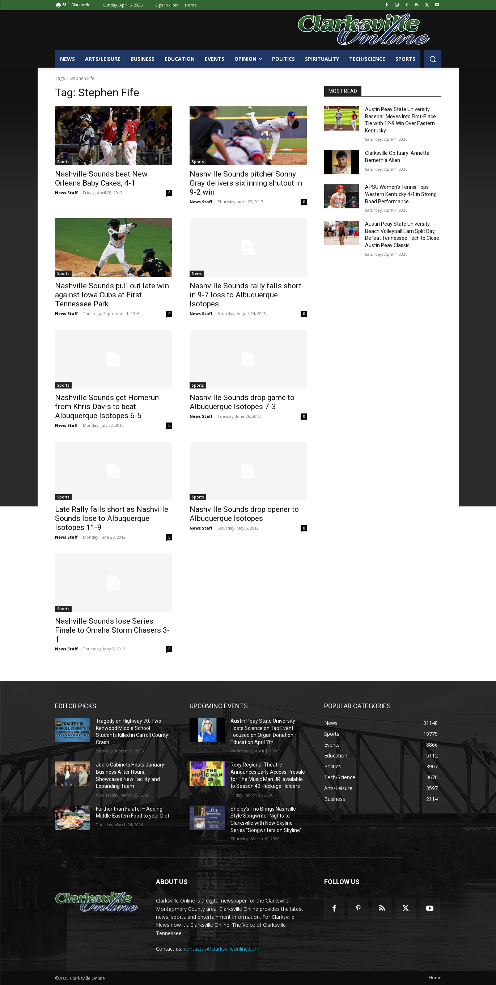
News (197, 273)
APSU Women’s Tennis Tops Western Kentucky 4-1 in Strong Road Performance (401, 194)
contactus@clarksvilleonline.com (221, 948)
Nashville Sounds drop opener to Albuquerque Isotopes (244, 514)
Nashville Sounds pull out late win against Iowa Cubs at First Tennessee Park (112, 294)
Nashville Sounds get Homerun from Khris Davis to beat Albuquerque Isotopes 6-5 (107, 406)
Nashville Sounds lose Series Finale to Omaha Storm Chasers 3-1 (112, 630)
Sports (63, 161)
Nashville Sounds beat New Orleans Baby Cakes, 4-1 (101, 178)
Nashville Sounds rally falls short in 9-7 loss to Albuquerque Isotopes (245, 294)
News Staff (66, 192)
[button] (432, 59)
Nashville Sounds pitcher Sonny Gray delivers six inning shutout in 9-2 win (246, 183)
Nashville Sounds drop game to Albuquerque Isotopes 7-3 (242, 402)
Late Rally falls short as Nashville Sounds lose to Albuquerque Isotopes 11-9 (111, 518)
